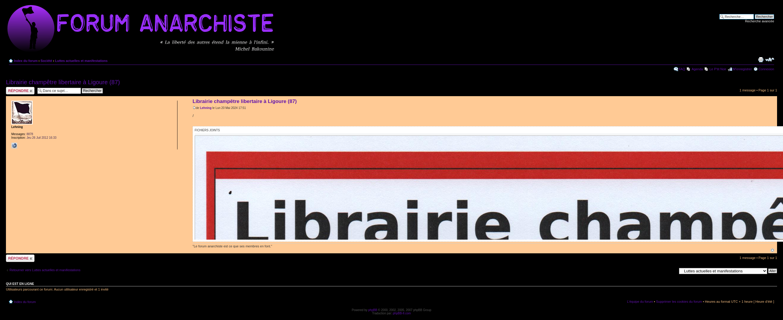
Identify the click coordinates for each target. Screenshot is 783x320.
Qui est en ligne (20, 283)
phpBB (372, 310)
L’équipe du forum (640, 301)
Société (46, 61)
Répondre (20, 90)
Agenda (697, 69)
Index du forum (25, 61)
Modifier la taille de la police (769, 59)
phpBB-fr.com (402, 313)
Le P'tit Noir (718, 69)
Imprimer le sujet (760, 59)
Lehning (206, 108)
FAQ (682, 69)
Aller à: (671, 270)
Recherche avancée (759, 21)
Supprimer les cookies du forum (679, 301)
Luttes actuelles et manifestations (81, 61)
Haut (772, 250)
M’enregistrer (742, 69)
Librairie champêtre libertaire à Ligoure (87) (63, 82)
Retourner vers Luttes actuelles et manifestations (45, 270)
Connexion (766, 69)
